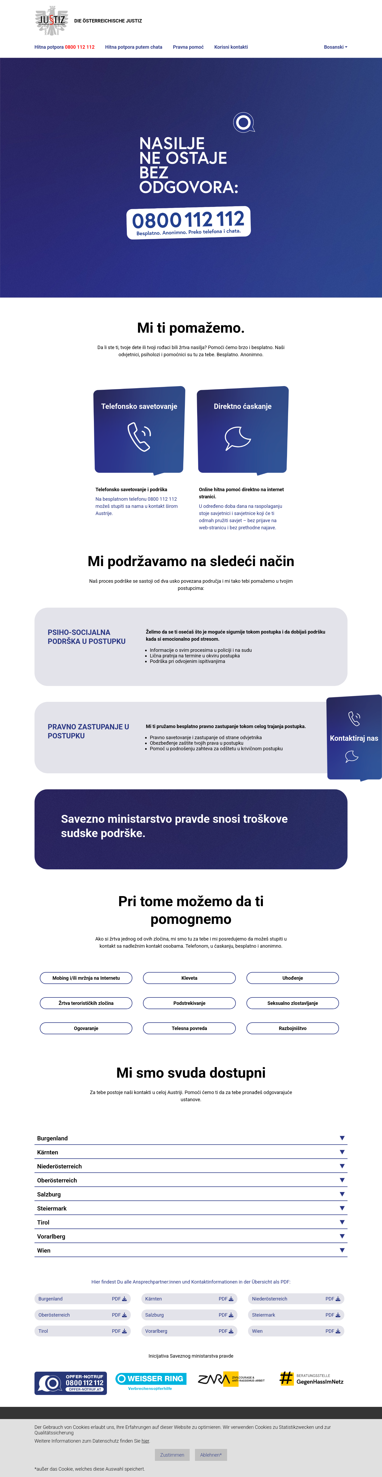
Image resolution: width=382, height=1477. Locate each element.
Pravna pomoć (188, 47)
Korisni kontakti (231, 47)
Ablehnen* (211, 1455)
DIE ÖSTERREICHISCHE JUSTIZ (88, 20)
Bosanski (334, 47)
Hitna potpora (64, 47)
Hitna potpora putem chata (133, 47)
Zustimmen (172, 1455)
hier (145, 1441)
